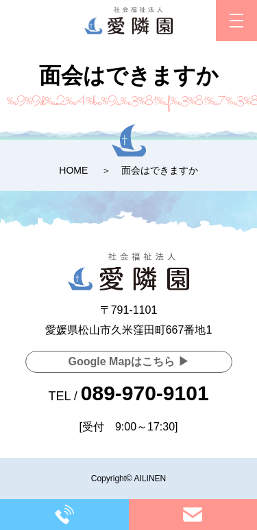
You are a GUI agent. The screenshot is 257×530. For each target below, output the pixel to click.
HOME (73, 170)
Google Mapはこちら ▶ (129, 361)
